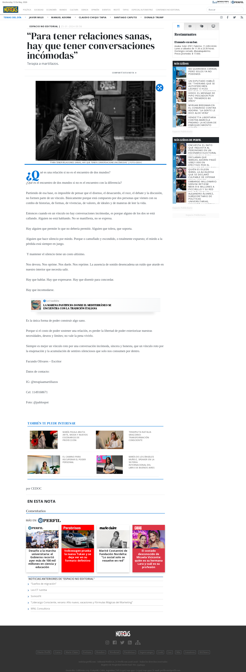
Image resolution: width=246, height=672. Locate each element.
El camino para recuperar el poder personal (74, 459)
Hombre (100, 652)
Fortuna (87, 652)
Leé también (52, 300)
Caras (58, 652)
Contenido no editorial (194, 9)
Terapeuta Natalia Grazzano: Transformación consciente (140, 436)
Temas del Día (12, 17)
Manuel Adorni (61, 17)
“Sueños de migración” (43, 583)
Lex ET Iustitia (39, 590)
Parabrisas (129, 652)
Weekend (114, 652)
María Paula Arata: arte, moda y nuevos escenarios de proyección (75, 436)
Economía (57, 9)
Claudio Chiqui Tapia (93, 17)
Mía (178, 652)
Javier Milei (36, 17)
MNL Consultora (40, 608)
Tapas (142, 9)
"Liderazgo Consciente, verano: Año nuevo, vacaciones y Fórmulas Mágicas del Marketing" (82, 602)
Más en (43, 520)
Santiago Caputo (126, 17)
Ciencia (95, 9)
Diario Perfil (43, 652)
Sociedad (42, 9)
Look (160, 652)
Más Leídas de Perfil (187, 140)
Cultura (83, 9)
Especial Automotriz (162, 9)
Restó (132, 9)
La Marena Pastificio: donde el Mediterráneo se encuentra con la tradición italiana (77, 307)
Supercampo (146, 652)
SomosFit (36, 596)
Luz (170, 652)
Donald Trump (154, 17)
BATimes (204, 652)
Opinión (108, 9)
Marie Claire (71, 652)
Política (28, 9)
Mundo (70, 9)
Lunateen (190, 652)
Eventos (121, 9)
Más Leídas (181, 64)
